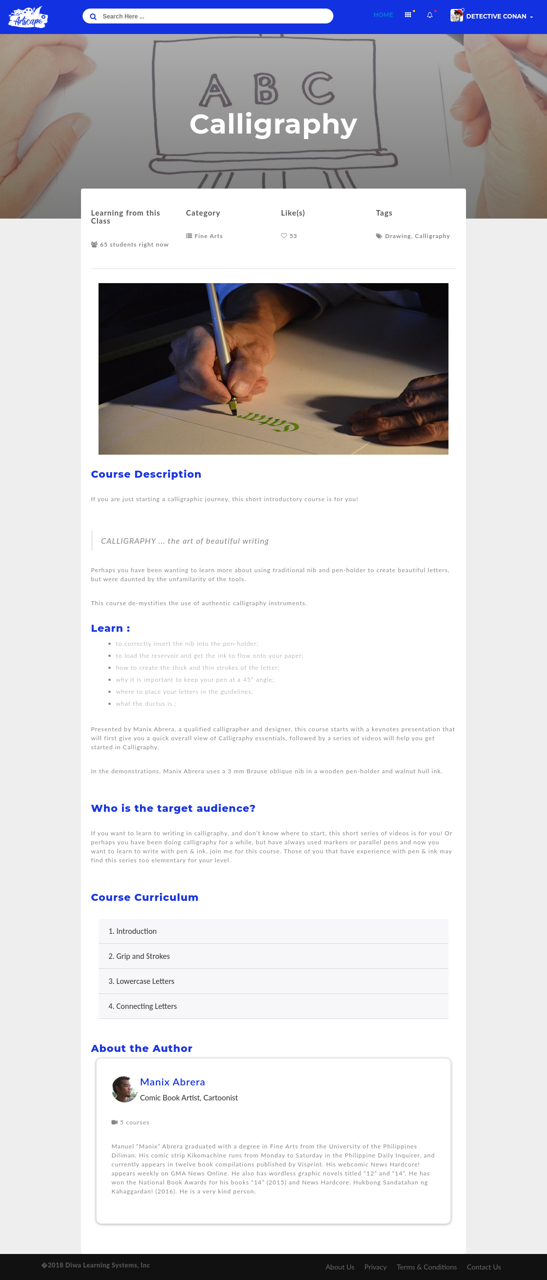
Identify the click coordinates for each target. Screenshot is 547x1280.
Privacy (375, 1266)
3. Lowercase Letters (141, 981)
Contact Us (484, 1266)
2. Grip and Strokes (139, 956)
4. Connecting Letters (142, 1006)
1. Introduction (132, 931)
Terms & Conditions (426, 1266)
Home (386, 14)
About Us (340, 1266)
